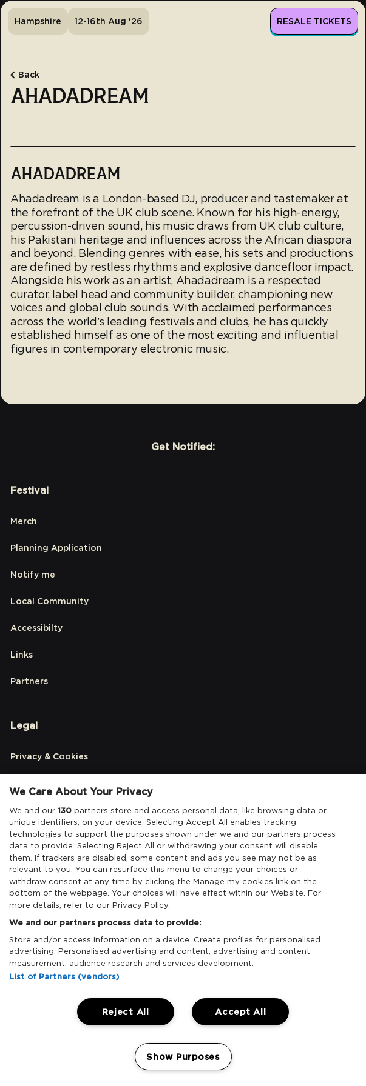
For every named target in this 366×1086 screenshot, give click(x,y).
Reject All (125, 1012)
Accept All (240, 1012)
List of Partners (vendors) (64, 976)
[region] (183, 930)
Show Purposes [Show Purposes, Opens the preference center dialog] (182, 1056)
